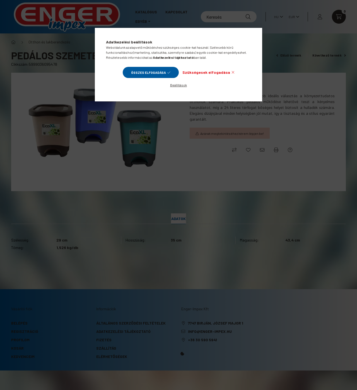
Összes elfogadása (148, 72)
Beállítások (178, 85)
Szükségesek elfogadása (206, 72)
